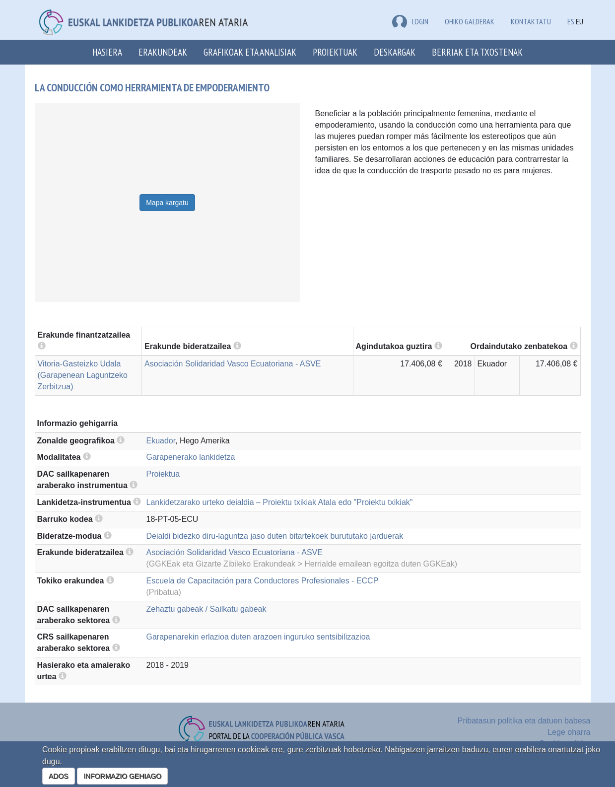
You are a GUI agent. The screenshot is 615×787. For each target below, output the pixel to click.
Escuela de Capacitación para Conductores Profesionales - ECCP (262, 580)
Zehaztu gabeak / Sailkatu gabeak (206, 609)
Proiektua (163, 474)
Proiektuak (335, 52)
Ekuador (161, 440)
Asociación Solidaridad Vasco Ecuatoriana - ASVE (232, 363)
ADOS (58, 776)
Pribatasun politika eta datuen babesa (524, 720)
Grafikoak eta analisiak (250, 52)
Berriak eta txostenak (477, 52)
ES (570, 21)
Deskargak (394, 52)
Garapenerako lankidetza (190, 457)
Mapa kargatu (167, 203)
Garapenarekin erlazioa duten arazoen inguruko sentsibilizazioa (258, 637)
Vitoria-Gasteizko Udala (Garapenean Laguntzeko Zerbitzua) (83, 375)
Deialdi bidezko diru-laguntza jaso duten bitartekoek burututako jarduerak (275, 536)
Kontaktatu (531, 21)
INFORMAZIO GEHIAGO (122, 776)
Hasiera (107, 52)
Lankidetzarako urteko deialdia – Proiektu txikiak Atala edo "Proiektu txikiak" (279, 502)
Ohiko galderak (469, 21)
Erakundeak (162, 52)
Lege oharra (568, 732)
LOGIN (410, 21)
